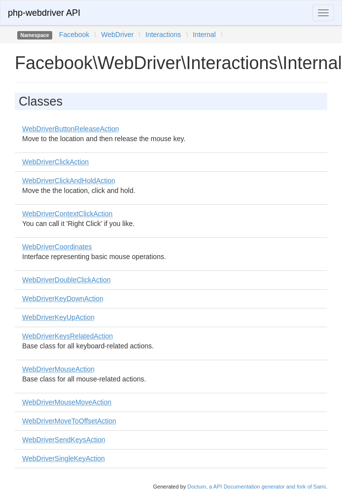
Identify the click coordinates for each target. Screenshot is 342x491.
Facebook (74, 34)
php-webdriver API (44, 13)
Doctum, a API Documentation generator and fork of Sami (256, 487)
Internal (204, 34)
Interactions (163, 34)
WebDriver (117, 34)
